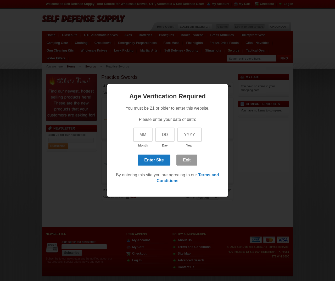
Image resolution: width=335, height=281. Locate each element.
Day (165, 145)
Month (143, 145)
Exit (187, 160)
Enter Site (154, 160)
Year (189, 145)
